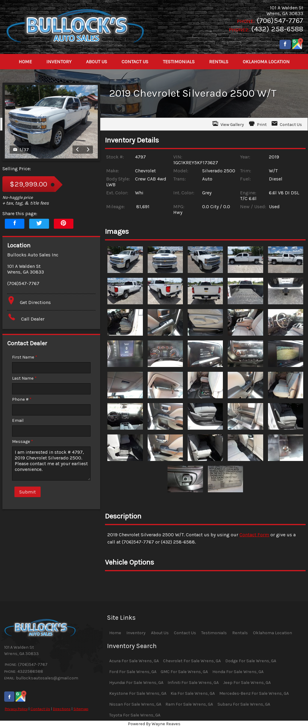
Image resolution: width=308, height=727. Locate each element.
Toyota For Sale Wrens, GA (134, 715)
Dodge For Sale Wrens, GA (250, 660)
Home (115, 632)
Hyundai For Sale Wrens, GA (136, 682)
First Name (24, 357)
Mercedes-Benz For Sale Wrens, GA (254, 693)
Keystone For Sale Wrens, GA (137, 693)
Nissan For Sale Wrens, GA (135, 704)
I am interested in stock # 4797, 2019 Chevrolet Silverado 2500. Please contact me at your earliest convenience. (51, 464)
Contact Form (254, 534)
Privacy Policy (16, 709)
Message (22, 441)
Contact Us (40, 709)
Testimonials (214, 632)
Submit (27, 492)
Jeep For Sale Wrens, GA (247, 682)
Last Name (24, 378)
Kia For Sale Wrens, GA (193, 693)
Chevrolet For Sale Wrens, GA (192, 660)
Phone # (22, 399)
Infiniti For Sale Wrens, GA (193, 682)
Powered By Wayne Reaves (154, 723)
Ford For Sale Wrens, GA (132, 671)
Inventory (136, 632)
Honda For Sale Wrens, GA (237, 671)
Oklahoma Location (272, 632)
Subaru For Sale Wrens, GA (243, 704)
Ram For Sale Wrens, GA (189, 704)
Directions (62, 709)
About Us (160, 632)
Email (17, 420)
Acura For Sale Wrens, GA (134, 660)
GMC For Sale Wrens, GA (184, 671)
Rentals (240, 632)
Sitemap (80, 709)
